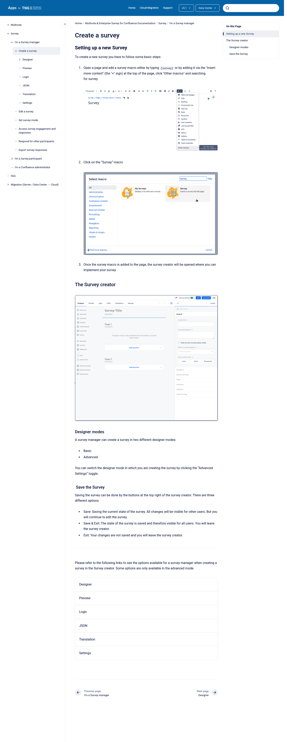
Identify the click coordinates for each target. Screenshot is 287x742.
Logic (26, 76)
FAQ (13, 175)
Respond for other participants (36, 141)
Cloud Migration (149, 7)
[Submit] (227, 8)
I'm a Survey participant (28, 158)
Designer (28, 59)
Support (167, 7)
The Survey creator (237, 40)
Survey (15, 33)
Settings (27, 102)
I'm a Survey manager (27, 42)
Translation (29, 94)
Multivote (16, 24)
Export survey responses (33, 149)
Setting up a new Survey (240, 33)
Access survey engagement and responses (37, 130)
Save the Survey (238, 53)
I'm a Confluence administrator (32, 167)
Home (132, 7)
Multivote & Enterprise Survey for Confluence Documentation (120, 23)
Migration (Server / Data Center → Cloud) (35, 184)
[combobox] (251, 8)
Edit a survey (26, 111)
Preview (27, 68)
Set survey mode (28, 120)
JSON (26, 85)
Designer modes (238, 47)
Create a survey (28, 50)
